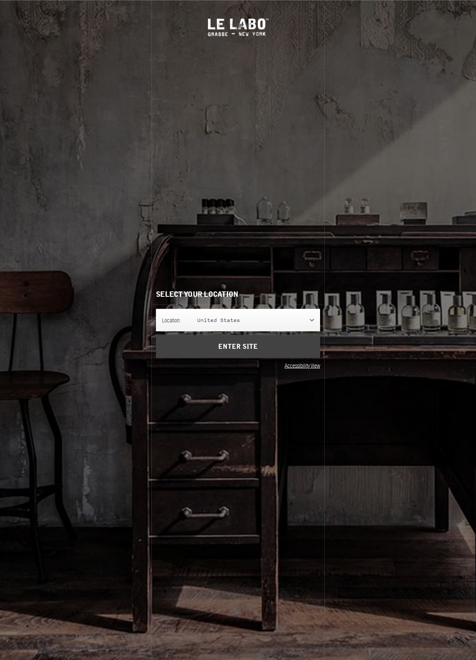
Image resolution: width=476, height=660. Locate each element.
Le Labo (238, 27)
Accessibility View (302, 365)
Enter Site (238, 346)
